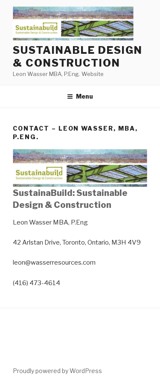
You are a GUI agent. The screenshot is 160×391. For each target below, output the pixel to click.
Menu (80, 96)
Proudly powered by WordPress (57, 370)
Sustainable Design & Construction (78, 56)
